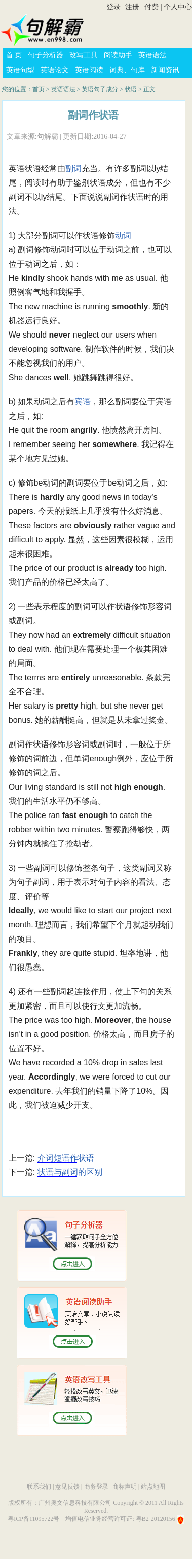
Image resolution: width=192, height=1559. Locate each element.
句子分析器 (45, 55)
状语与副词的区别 (69, 1172)
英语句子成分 (100, 89)
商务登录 (96, 1486)
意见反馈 (67, 1486)
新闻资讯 (165, 70)
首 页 (14, 55)
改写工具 (83, 55)
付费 (151, 7)
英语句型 (20, 70)
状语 (131, 89)
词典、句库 (127, 70)
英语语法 (152, 55)
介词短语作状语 (65, 1158)
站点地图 (153, 1486)
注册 (132, 7)
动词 (123, 235)
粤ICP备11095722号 (33, 1519)
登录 (113, 7)
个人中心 (178, 7)
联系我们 (39, 1486)
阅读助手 (118, 55)
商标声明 (124, 1486)
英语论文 (55, 70)
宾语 (82, 401)
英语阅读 (89, 70)
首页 (38, 89)
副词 (73, 168)
